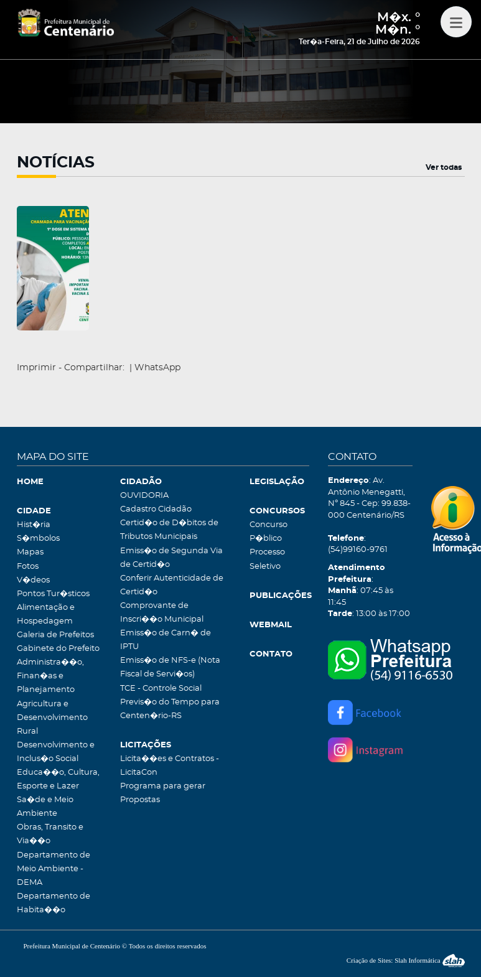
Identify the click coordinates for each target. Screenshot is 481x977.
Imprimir (36, 367)
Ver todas (444, 167)
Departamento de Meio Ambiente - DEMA (53, 869)
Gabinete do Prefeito (58, 649)
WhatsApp (157, 367)
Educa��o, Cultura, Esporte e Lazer (58, 779)
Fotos (28, 567)
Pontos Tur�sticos (53, 594)
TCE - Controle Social (161, 689)
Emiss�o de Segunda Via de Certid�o (171, 558)
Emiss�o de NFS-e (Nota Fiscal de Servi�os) (170, 667)
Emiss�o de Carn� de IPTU (165, 640)
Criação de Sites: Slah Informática (406, 960)
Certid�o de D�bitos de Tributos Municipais (169, 530)
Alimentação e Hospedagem (46, 614)
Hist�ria (33, 525)
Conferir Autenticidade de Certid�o (171, 585)
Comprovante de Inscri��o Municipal (161, 613)
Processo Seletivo (267, 559)
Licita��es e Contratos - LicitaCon (169, 766)
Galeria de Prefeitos (55, 635)
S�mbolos (38, 539)
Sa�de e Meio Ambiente (45, 807)
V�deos (33, 580)
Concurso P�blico (268, 532)
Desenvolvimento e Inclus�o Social (56, 752)
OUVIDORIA (144, 496)
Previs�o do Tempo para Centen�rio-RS (170, 709)
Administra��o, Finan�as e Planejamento (50, 676)
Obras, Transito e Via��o (50, 834)
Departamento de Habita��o (53, 903)
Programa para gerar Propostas (162, 793)
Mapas (30, 552)
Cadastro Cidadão (156, 509)
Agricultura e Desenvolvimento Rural (52, 718)
